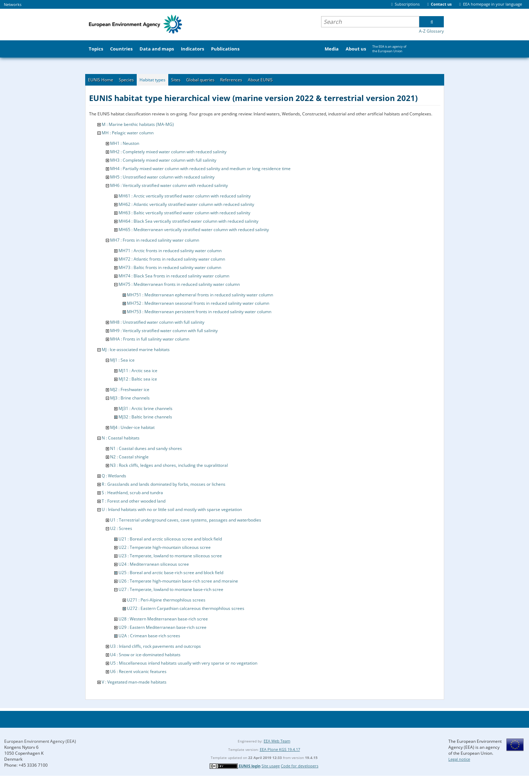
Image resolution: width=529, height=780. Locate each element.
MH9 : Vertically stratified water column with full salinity (164, 331)
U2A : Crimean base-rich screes (149, 636)
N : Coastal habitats (121, 438)
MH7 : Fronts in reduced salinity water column (154, 240)
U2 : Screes (121, 528)
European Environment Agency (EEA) (40, 741)
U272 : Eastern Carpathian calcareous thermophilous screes (185, 608)
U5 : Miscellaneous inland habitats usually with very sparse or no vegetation (183, 663)
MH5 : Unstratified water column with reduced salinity (162, 177)
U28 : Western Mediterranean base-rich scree (163, 619)
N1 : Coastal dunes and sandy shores (146, 448)
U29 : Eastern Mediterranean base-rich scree (162, 627)
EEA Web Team (277, 741)
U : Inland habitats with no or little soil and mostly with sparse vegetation (172, 509)
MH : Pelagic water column (128, 133)
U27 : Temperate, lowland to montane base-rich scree (170, 589)
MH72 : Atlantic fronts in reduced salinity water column (171, 259)
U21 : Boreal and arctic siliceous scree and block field (170, 539)
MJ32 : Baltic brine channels (145, 417)
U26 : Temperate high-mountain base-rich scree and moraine (178, 581)
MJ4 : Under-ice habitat (132, 427)
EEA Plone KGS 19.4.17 (280, 749)
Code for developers (299, 765)
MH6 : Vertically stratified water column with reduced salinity (169, 185)
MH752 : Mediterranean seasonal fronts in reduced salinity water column (198, 303)
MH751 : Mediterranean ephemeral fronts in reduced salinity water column (200, 295)
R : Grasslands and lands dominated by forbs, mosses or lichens (163, 484)
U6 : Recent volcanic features (138, 671)
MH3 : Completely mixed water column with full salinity (163, 160)
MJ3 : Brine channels (130, 398)
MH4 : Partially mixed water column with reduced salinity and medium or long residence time (200, 169)
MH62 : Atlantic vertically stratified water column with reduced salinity (186, 204)
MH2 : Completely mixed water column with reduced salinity (168, 152)
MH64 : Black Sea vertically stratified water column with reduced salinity (188, 221)
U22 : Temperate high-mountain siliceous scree (164, 547)
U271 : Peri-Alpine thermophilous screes (166, 600)
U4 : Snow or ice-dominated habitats (145, 655)
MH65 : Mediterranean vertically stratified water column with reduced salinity (193, 230)
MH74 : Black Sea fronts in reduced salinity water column (173, 276)
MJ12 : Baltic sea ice (137, 379)
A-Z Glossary (431, 31)
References (231, 80)
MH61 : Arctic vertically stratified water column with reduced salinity (184, 196)
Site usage (271, 765)
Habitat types (152, 80)
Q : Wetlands (114, 476)
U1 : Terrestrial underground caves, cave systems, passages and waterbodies (185, 520)
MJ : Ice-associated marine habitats (136, 349)
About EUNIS (260, 80)
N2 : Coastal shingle (129, 457)
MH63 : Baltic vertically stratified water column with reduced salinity (184, 213)
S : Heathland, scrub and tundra (132, 493)
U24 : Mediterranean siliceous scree (153, 564)
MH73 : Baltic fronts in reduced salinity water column (169, 267)
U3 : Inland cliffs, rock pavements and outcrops (155, 646)
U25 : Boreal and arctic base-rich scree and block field (170, 573)
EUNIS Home (100, 80)
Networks (12, 4)
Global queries (200, 80)
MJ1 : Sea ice (122, 360)
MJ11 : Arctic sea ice (137, 371)
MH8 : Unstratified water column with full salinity (157, 322)
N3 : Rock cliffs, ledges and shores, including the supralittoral (169, 465)
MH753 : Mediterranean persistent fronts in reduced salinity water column (199, 312)
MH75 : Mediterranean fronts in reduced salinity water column (179, 284)
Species (126, 80)
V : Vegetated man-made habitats (134, 682)
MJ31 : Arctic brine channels (145, 408)
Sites (176, 80)
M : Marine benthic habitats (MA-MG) (138, 124)
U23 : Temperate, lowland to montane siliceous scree (170, 556)
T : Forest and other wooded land (133, 501)
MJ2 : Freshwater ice (129, 389)
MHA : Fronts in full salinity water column (149, 339)
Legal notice (459, 759)
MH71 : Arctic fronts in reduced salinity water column (170, 251)
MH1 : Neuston (124, 143)
